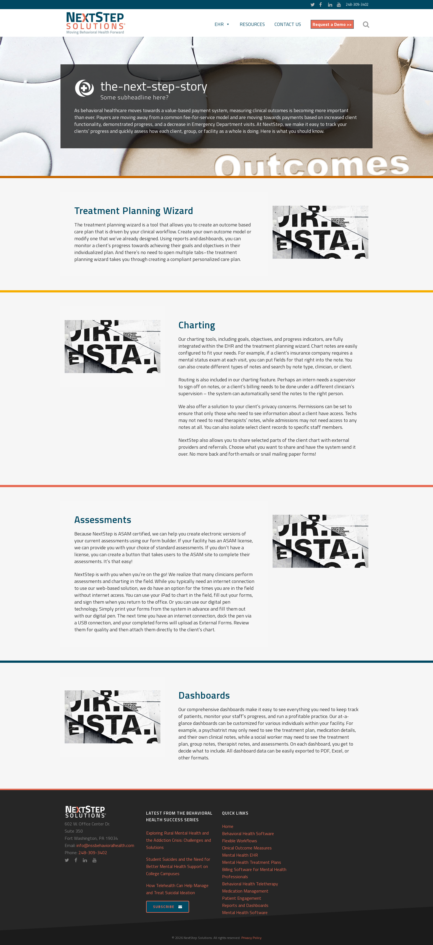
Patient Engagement (241, 898)
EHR (222, 24)
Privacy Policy (251, 937)
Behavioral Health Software (248, 833)
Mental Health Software (245, 912)
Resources (252, 24)
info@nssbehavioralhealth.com (105, 845)
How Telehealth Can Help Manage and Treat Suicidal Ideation (177, 889)
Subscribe (167, 906)
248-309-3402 (357, 4)
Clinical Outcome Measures (247, 847)
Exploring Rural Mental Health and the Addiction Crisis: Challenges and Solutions (178, 840)
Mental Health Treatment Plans (251, 862)
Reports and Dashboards (245, 905)
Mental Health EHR (240, 855)
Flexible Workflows (239, 840)
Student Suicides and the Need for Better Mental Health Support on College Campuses (178, 866)
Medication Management (245, 891)
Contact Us (287, 24)
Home (227, 826)
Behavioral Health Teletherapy (250, 883)
